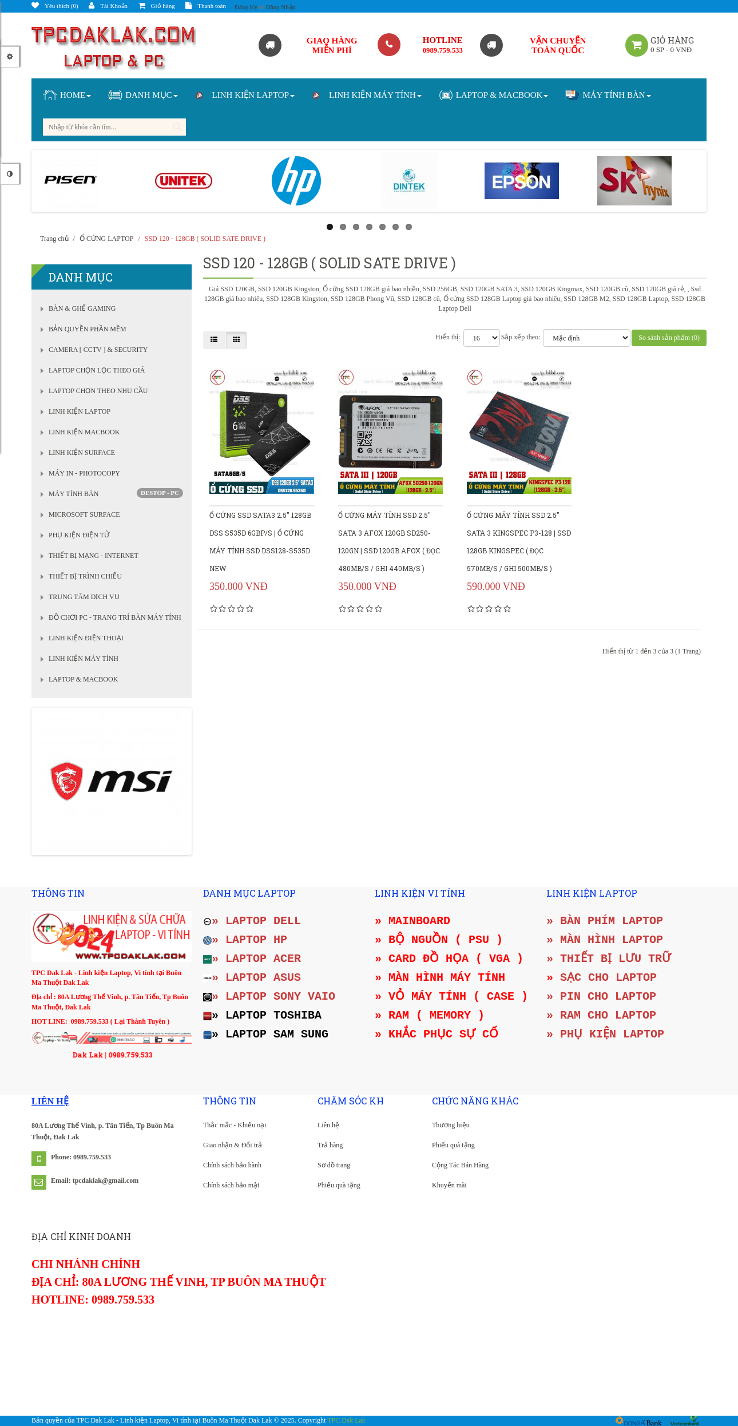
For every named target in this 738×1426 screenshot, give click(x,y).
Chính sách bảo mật (231, 1185)
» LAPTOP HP (245, 939)
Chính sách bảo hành (232, 1165)
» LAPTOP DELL (252, 921)
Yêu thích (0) (54, 5)
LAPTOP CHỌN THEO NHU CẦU (98, 391)
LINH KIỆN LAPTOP (79, 411)
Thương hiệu (451, 1125)
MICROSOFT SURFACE (84, 514)
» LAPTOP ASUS (252, 977)
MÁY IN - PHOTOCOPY (84, 473)
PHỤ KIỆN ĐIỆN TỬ (79, 535)
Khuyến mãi (449, 1185)
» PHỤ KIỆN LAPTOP (605, 1034)
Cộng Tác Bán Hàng (460, 1165)
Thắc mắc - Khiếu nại (235, 1125)
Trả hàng (330, 1145)
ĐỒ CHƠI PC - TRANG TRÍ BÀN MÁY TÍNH (115, 617)
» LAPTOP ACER (252, 958)
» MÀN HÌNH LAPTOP (604, 939)
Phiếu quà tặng (339, 1185)
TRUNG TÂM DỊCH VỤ (84, 597)
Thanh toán (205, 5)
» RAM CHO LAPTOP (601, 1015)
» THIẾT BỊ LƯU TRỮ (608, 958)
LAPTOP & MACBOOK (83, 679)
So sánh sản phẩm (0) (669, 338)
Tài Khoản (108, 5)
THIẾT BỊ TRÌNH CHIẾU (85, 576)
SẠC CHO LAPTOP (608, 977)
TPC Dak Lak (346, 1420)
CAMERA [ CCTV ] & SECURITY (98, 350)
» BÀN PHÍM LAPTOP (604, 921)
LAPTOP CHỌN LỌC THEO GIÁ (97, 370)
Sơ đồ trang (334, 1165)
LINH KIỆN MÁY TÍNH (83, 659)
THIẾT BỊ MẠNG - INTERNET (93, 556)
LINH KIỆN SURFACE (82, 453)
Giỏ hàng (156, 5)
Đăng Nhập (281, 6)
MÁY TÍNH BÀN (73, 494)
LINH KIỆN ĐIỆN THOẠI (86, 638)
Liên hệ (328, 1125)
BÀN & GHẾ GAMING (82, 308)
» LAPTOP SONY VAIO (269, 996)
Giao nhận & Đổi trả (232, 1145)
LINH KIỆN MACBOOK (84, 432)
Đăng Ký (246, 6)
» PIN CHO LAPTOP (601, 996)
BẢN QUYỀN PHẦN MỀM (87, 329)
